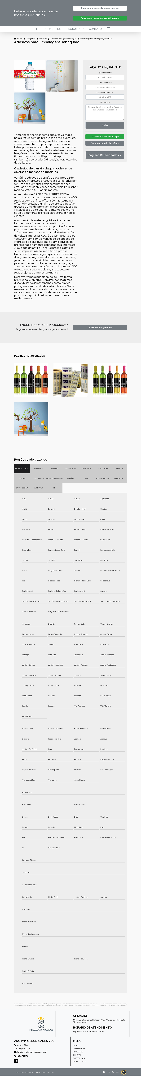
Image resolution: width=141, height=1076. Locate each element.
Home (34, 29)
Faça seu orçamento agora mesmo (99, 8)
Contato (95, 29)
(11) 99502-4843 (22, 1049)
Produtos (74, 29)
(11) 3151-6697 (21, 1045)
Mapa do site (79, 1062)
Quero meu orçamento (100, 328)
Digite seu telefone (105, 93)
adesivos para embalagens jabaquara (96, 39)
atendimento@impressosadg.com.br (30, 1052)
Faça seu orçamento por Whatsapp (100, 18)
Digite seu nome (105, 73)
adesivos (43, 39)
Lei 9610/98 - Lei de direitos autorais (111, 1006)
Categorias (30, 39)
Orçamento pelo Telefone (105, 144)
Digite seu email (105, 83)
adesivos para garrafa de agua (63, 39)
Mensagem (105, 102)
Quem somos (53, 29)
